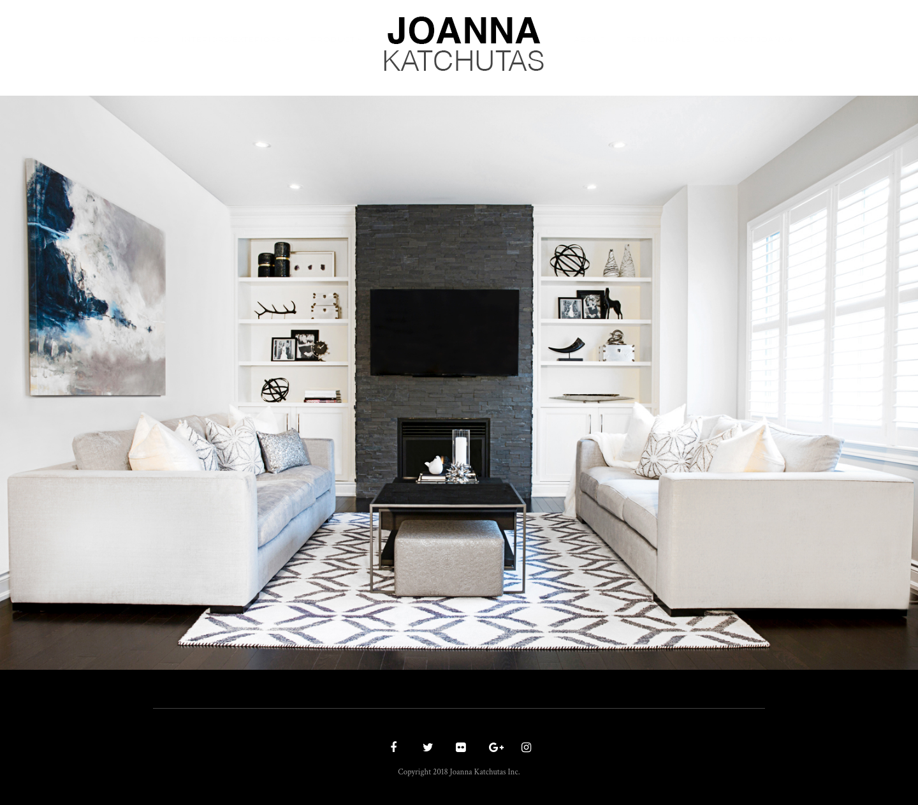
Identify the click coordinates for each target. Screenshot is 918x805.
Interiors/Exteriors (232, 39)
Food (147, 39)
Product (333, 39)
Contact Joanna (753, 39)
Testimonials (659, 39)
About (590, 39)
